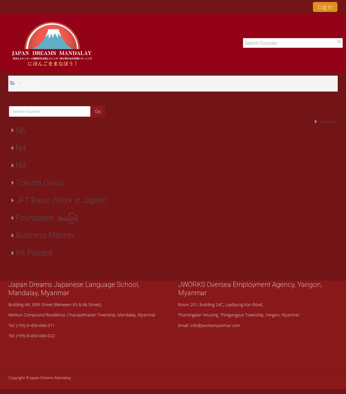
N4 (21, 148)
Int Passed (34, 252)
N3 (21, 165)
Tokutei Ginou (40, 182)
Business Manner (45, 235)
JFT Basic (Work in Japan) (61, 200)
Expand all (328, 121)
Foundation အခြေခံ (47, 218)
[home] (52, 44)
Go (98, 111)
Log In (325, 7)
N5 (21, 130)
